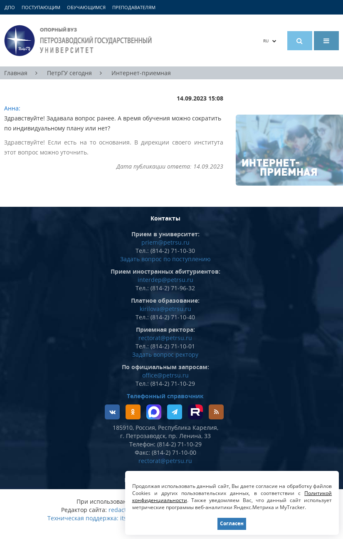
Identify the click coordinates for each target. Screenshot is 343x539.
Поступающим (41, 7)
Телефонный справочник (165, 396)
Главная (15, 73)
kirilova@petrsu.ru (165, 309)
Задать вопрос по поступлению (165, 259)
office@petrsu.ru (165, 375)
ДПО (10, 7)
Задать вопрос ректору (165, 354)
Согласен (232, 523)
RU (269, 41)
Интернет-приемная (141, 73)
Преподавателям (133, 7)
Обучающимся (86, 7)
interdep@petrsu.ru (165, 280)
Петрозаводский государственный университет (79, 40)
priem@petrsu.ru (165, 242)
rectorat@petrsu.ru (165, 338)
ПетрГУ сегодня (69, 73)
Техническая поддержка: (82, 518)
